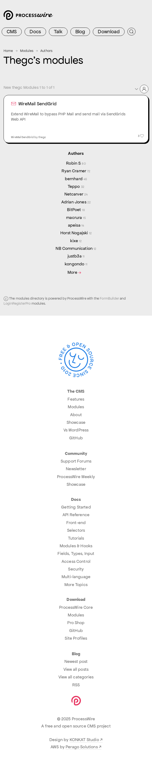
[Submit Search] (131, 31)
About (76, 414)
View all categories (76, 677)
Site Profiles (76, 638)
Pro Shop (75, 622)
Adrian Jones (76, 202)
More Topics (76, 584)
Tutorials (76, 538)
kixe (76, 240)
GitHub (76, 438)
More (75, 272)
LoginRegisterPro (17, 303)
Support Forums (76, 461)
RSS (76, 684)
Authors (46, 51)
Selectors (76, 530)
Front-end (76, 522)
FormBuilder (109, 298)
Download (108, 31)
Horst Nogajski (76, 232)
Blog (80, 31)
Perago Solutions (82, 746)
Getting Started (76, 507)
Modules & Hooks (76, 545)
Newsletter (76, 468)
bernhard (76, 178)
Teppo (76, 186)
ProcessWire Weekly (76, 476)
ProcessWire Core (76, 607)
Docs (35, 31)
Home (8, 51)
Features (76, 399)
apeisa (76, 225)
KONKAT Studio (84, 739)
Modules (26, 51)
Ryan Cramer (76, 170)
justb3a (76, 256)
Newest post (76, 661)
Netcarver (76, 194)
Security (76, 569)
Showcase (76, 422)
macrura (76, 217)
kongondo (76, 264)
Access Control (76, 561)
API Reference (76, 514)
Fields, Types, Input (76, 553)
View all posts (76, 669)
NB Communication (76, 248)
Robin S (76, 163)
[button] (141, 89)
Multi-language (76, 576)
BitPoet (76, 209)
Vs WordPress (76, 430)
